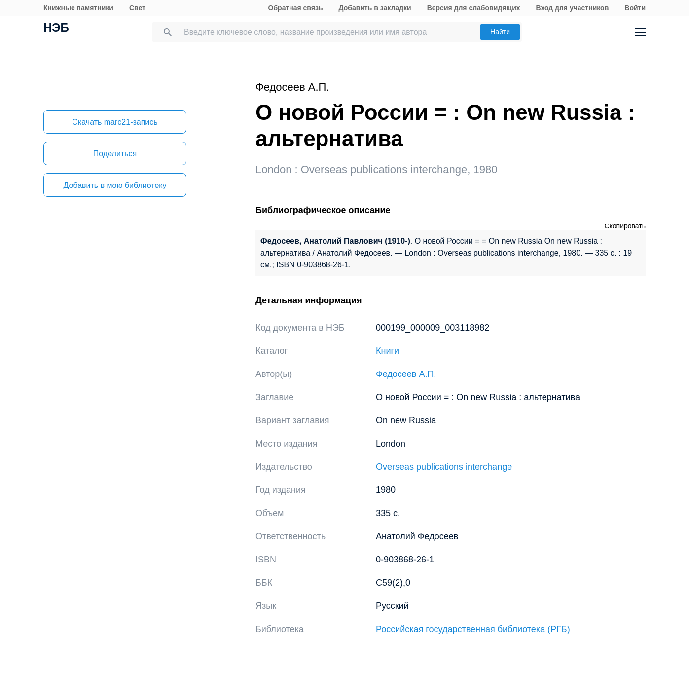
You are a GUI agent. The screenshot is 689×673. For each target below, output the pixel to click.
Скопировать (625, 226)
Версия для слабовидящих (473, 8)
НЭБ (56, 28)
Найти (500, 32)
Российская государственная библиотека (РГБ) (473, 629)
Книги (387, 351)
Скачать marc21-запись (114, 122)
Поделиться (115, 154)
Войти (635, 8)
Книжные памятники (78, 8)
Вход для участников (572, 8)
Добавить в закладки (375, 8)
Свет (137, 8)
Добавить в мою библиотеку (114, 185)
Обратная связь (295, 8)
